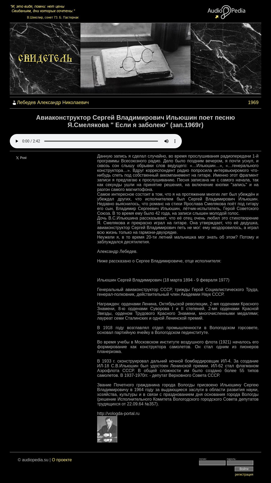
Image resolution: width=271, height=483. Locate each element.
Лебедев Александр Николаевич (53, 102)
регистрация (244, 474)
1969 (253, 102)
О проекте (62, 460)
